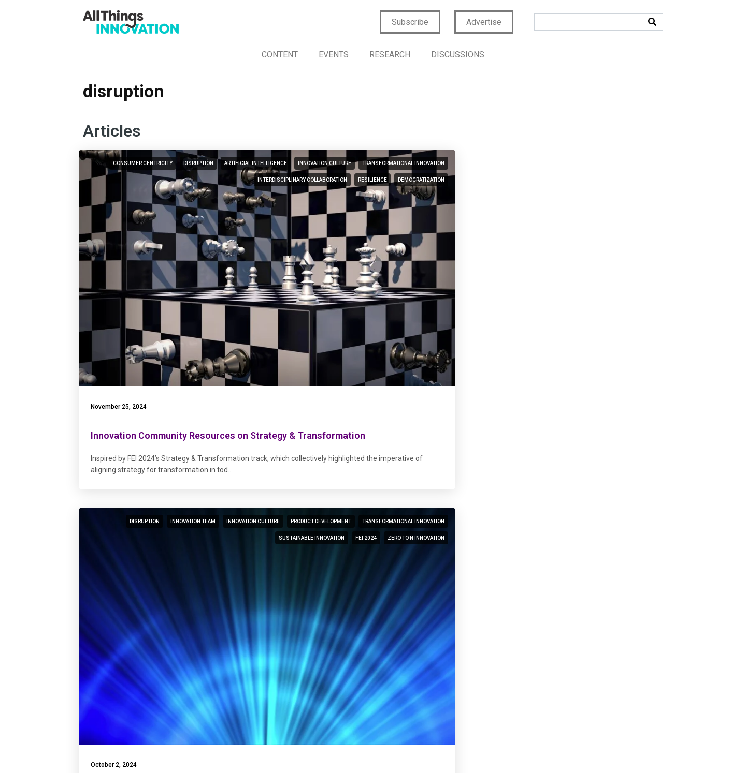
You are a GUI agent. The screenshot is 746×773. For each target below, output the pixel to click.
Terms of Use (421, 748)
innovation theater (426, 466)
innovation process (225, 450)
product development (422, 180)
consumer (164, 433)
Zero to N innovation (424, 229)
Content (280, 55)
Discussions (457, 55)
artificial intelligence (157, 180)
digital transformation (619, 180)
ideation (242, 433)
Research (389, 55)
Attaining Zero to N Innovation (359, 312)
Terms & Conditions (487, 748)
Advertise (483, 22)
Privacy (377, 748)
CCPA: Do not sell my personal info (592, 748)
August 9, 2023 (516, 554)
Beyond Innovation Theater (352, 582)
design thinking (570, 450)
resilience (238, 213)
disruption (238, 163)
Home (346, 748)
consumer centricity (182, 163)
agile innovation (629, 196)
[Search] (652, 22)
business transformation (539, 180)
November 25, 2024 (123, 283)
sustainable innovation (388, 213)
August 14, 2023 (318, 554)
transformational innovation (212, 196)
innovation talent (627, 450)
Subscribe (410, 22)
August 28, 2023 (118, 554)
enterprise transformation (572, 163)
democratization (230, 229)
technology (594, 433)
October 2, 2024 (317, 283)
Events (334, 55)
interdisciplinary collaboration (168, 213)
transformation (544, 433)
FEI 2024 (442, 213)
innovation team (430, 163)
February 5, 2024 (517, 283)
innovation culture (226, 180)
